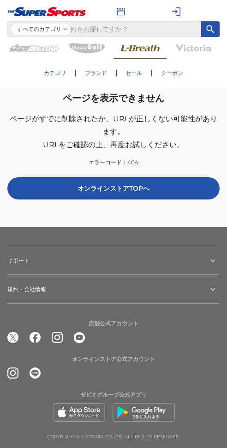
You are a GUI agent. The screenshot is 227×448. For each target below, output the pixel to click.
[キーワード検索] (210, 29)
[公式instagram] (57, 337)
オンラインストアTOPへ (113, 188)
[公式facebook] (35, 337)
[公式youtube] (79, 337)
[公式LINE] (35, 373)
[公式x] (12, 337)
